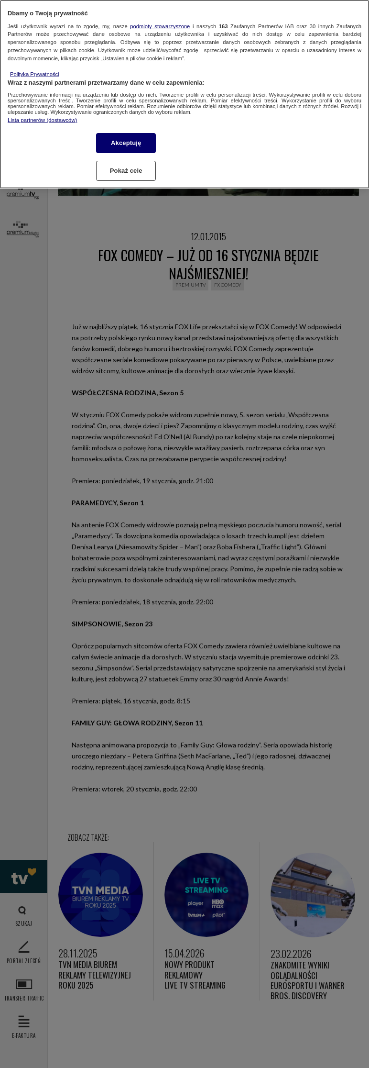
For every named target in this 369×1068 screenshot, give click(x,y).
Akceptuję (126, 142)
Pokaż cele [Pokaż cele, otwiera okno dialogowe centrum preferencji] (126, 170)
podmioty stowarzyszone (160, 26)
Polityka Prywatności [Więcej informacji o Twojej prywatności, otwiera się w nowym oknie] (34, 74)
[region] (184, 94)
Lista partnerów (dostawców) (42, 120)
